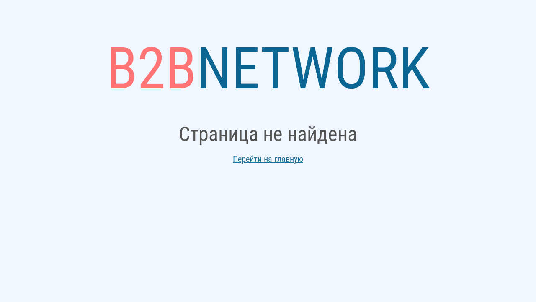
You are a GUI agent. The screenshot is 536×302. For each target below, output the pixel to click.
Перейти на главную (268, 159)
